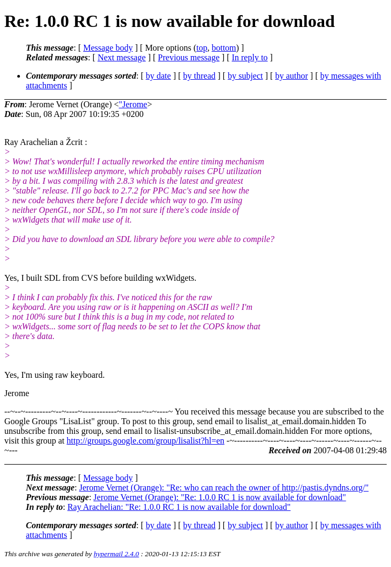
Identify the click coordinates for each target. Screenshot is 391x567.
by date (158, 75)
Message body (108, 47)
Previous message (188, 57)
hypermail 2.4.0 (116, 554)
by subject (245, 75)
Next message (122, 57)
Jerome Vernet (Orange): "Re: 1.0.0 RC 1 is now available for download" (219, 497)
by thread (199, 75)
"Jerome (133, 104)
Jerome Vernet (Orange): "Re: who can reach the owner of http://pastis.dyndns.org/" (224, 487)
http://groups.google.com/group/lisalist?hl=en (146, 440)
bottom (223, 47)
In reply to (250, 57)
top (201, 47)
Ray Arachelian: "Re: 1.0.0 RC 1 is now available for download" (179, 506)
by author (291, 75)
